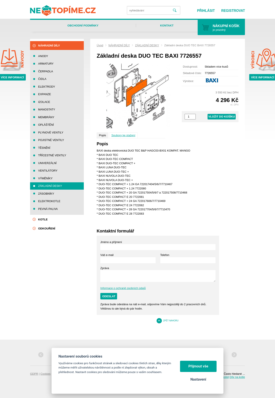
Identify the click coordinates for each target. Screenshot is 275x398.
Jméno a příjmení (111, 242)
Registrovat (233, 10)
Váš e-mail (106, 255)
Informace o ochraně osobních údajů (123, 288)
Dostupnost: (190, 66)
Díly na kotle (237, 377)
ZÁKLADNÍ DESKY (147, 45)
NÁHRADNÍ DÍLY (119, 45)
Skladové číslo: (192, 73)
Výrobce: (188, 81)
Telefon (164, 255)
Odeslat (108, 296)
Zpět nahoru (171, 320)
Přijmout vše (198, 366)
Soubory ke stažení (123, 135)
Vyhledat (174, 10)
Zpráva (104, 268)
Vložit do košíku (221, 116)
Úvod (100, 45)
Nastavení (198, 379)
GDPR (34, 373)
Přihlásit (206, 10)
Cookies (45, 373)
